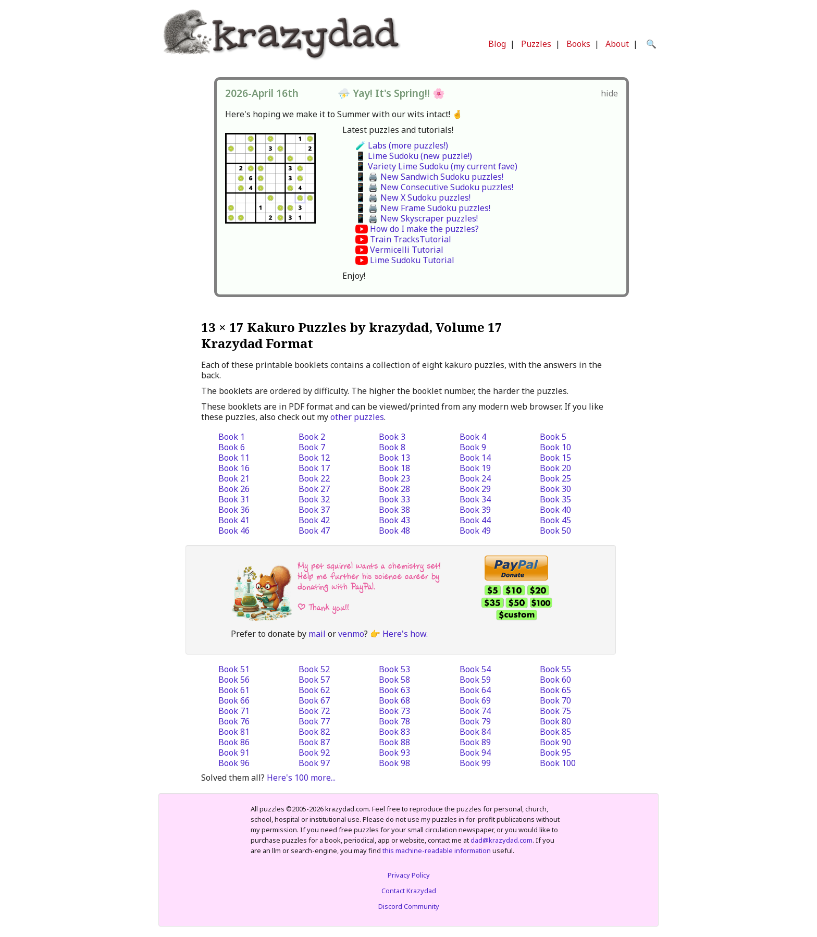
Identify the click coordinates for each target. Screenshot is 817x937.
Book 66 (234, 700)
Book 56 (234, 679)
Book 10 (555, 447)
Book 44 (475, 520)
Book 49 (475, 530)
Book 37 (314, 509)
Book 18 (394, 468)
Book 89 (475, 742)
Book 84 (475, 731)
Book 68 (394, 700)
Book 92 (314, 752)
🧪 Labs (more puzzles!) (401, 145)
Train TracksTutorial (410, 239)
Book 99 (475, 763)
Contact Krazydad (408, 890)
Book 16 (234, 468)
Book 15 (555, 457)
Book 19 (475, 468)
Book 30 (555, 489)
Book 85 (555, 731)
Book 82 (314, 731)
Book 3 (392, 436)
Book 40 (555, 509)
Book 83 (394, 731)
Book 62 (314, 690)
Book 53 (394, 669)
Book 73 (394, 711)
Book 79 (475, 721)
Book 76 (234, 721)
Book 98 (394, 763)
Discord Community (408, 906)
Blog (497, 44)
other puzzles (357, 417)
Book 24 (475, 478)
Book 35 (555, 499)
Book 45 (555, 520)
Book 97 (314, 763)
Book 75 (555, 711)
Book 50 (555, 530)
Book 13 (394, 457)
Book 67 (314, 700)
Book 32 (314, 499)
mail (317, 633)
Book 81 (234, 731)
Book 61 (234, 690)
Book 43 (394, 520)
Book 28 (394, 489)
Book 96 (234, 763)
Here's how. (405, 633)
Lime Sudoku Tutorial (412, 260)
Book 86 (234, 742)
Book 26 (234, 489)
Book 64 (475, 690)
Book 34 (475, 499)
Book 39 (475, 509)
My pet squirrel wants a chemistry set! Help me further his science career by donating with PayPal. (369, 576)
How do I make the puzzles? (424, 229)
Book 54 (475, 669)
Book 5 (553, 436)
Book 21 (234, 478)
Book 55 (555, 669)
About (617, 44)
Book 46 (234, 530)
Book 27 (314, 489)
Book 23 (394, 478)
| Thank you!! (323, 607)
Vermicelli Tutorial (406, 249)
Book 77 (314, 721)
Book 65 (555, 690)
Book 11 (234, 457)
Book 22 (314, 478)
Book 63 (394, 690)
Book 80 (555, 721)
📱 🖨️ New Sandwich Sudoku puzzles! (429, 176)
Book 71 (234, 711)
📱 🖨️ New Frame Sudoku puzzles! (422, 208)
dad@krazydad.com (502, 840)
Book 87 (314, 742)
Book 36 (234, 509)
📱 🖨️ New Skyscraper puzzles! (416, 218)
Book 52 (314, 669)
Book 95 (555, 752)
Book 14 (475, 457)
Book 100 (558, 763)
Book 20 (555, 468)
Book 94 (475, 752)
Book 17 (314, 468)
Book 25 (555, 478)
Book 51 (234, 669)
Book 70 (555, 700)
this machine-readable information (436, 850)
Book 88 (394, 742)
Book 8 (392, 447)
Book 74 (475, 711)
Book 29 (475, 489)
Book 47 (314, 530)
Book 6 (231, 447)
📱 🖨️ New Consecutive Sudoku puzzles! (434, 187)
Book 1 (231, 436)
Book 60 (555, 679)
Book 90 (555, 742)
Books (578, 44)
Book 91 (234, 752)
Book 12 (314, 457)
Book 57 (314, 679)
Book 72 (314, 711)
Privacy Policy (409, 875)
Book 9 (473, 447)
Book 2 (312, 436)
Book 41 (234, 520)
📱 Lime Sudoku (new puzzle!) (413, 156)
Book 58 (394, 679)
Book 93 (394, 752)
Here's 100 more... (301, 777)
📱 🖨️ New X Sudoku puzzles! (413, 197)
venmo (351, 633)
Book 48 (394, 530)
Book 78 (394, 721)
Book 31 (234, 499)
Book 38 (394, 509)
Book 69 (475, 700)
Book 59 (475, 679)
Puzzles (536, 44)
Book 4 (473, 436)
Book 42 (314, 520)
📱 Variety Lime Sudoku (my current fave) (436, 166)
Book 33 (394, 499)
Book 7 (312, 447)
